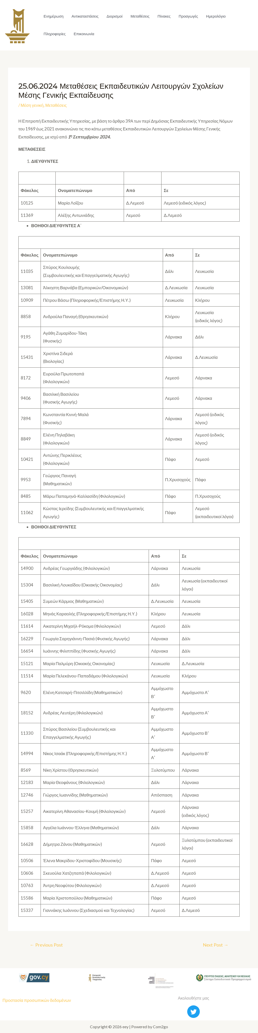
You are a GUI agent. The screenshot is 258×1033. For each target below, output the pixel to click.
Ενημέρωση (53, 16)
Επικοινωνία (84, 33)
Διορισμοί (114, 16)
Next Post (215, 945)
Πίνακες (164, 16)
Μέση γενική (32, 105)
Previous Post (46, 945)
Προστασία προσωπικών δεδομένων (37, 1000)
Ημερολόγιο (216, 16)
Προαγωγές (188, 16)
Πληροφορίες (55, 33)
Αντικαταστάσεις (85, 16)
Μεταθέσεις (140, 16)
